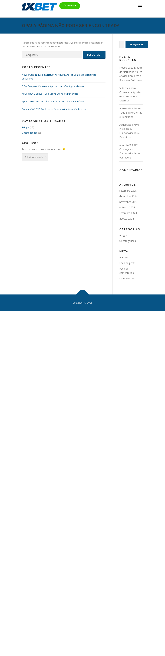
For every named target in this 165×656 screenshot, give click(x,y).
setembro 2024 (128, 213)
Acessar (123, 257)
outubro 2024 (127, 207)
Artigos (25, 127)
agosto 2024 (126, 218)
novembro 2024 (128, 202)
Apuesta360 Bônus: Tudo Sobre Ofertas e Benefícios (50, 93)
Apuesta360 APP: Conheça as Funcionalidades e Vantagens (54, 109)
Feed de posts (127, 263)
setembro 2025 (128, 190)
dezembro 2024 (128, 196)
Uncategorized (30, 132)
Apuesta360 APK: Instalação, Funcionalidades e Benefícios (53, 101)
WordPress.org (127, 278)
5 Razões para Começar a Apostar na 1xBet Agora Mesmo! (53, 86)
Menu (140, 6)
